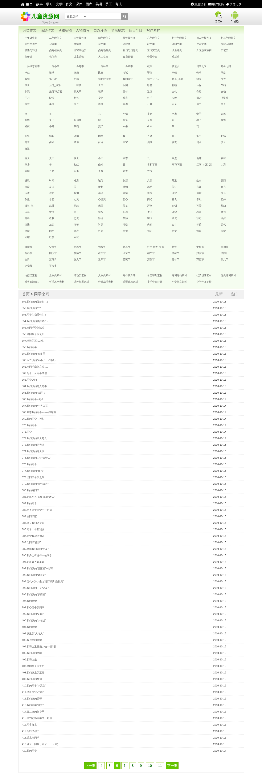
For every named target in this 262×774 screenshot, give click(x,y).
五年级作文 (129, 37)
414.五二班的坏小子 (33, 711)
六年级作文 (153, 37)
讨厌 (100, 224)
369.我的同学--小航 (33, 418)
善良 (174, 199)
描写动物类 (80, 50)
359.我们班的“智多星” (34, 353)
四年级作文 (104, 37)
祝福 (100, 212)
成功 (51, 193)
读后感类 (177, 50)
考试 (125, 72)
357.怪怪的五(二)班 (33, 340)
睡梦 (27, 104)
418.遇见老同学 (30, 737)
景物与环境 (31, 50)
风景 (125, 170)
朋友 (174, 142)
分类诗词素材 (228, 275)
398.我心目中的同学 (33, 607)
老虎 (174, 113)
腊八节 (224, 259)
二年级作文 (55, 37)
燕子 (100, 126)
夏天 (51, 158)
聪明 (174, 205)
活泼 (27, 193)
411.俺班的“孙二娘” (33, 692)
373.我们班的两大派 (33, 444)
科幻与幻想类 (130, 50)
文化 (174, 91)
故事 (39, 4)
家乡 (27, 164)
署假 (149, 72)
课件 (79, 4)
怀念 (100, 230)
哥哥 (27, 142)
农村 (223, 158)
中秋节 (200, 246)
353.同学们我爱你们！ (34, 314)
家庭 (76, 237)
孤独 (125, 218)
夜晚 (100, 170)
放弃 (51, 224)
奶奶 (223, 136)
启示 (76, 78)
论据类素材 (31, 275)
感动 (149, 186)
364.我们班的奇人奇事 (34, 386)
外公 (174, 136)
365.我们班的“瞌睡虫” (34, 392)
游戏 (51, 97)
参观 (27, 91)
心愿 (125, 212)
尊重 (174, 180)
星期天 (224, 246)
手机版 (234, 16)
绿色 (149, 85)
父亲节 (53, 246)
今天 (223, 78)
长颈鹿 (77, 120)
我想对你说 (104, 78)
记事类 (53, 44)
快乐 (223, 193)
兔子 (51, 120)
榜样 (100, 104)
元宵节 (102, 246)
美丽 (223, 180)
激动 (125, 186)
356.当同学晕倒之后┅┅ (35, 334)
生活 (149, 212)
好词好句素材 (179, 275)
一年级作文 (31, 37)
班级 (76, 72)
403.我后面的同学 (32, 640)
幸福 (149, 193)
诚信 (100, 180)
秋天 (76, 158)
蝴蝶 (223, 120)
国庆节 (53, 253)
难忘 (76, 180)
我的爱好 (128, 78)
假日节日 (135, 30)
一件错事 (128, 66)
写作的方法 (129, 275)
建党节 (28, 265)
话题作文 (47, 30)
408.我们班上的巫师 (33, 672)
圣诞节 (126, 259)
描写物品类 (104, 50)
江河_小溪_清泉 (204, 165)
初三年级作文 (228, 37)
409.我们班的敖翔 (32, 679)
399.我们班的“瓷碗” (33, 614)
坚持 (223, 199)
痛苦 (76, 224)
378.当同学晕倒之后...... (35, 477)
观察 (125, 97)
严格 (149, 205)
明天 (198, 78)
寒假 (174, 72)
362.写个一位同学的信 (34, 373)
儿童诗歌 (79, 56)
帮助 (223, 205)
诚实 (174, 212)
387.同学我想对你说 (33, 535)
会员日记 (128, 56)
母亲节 (28, 246)
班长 (223, 142)
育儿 (118, 4)
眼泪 (76, 193)
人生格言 (103, 56)
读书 (51, 72)
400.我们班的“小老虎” (34, 620)
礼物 (174, 85)
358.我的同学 (29, 347)
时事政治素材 (32, 281)
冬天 (100, 158)
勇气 (223, 224)
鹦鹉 (76, 126)
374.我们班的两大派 (33, 451)
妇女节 (200, 253)
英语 (98, 4)
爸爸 (27, 136)
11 (160, 765)
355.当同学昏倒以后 (33, 327)
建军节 (102, 253)
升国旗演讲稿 (204, 50)
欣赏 (51, 237)
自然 (125, 104)
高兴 (223, 186)
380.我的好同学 (30, 490)
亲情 (125, 193)
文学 (59, 4)
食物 (223, 91)
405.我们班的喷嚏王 (33, 653)
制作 (76, 97)
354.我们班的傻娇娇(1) (35, 321)
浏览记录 (235, 4)
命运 (198, 91)
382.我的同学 (29, 503)
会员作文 (152, 56)
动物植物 (65, 30)
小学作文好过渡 (179, 282)
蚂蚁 (27, 126)
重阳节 (102, 259)
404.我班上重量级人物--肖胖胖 (39, 646)
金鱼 (149, 120)
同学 (100, 136)
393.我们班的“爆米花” (34, 575)
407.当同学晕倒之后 (33, 666)
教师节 (77, 253)
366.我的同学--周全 (33, 399)
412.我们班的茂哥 (32, 698)
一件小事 (54, 66)
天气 (149, 170)
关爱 (223, 230)
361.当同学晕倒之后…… (35, 366)
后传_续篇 (55, 85)
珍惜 (125, 224)
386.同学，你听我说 (33, 529)
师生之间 (226, 66)
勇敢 (76, 205)
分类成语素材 (105, 281)
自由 (198, 104)
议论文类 (201, 44)
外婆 (149, 136)
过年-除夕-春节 (155, 246)
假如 (27, 78)
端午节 (151, 253)
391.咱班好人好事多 (33, 562)
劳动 (198, 72)
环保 (198, 85)
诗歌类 (126, 44)
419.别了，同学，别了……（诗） (41, 744)
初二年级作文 (204, 37)
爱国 (100, 85)
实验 (174, 97)
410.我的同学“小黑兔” (34, 685)
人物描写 (82, 30)
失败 (149, 224)
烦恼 (27, 224)
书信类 (53, 56)
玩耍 (100, 205)
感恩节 (77, 246)
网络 (223, 72)
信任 (76, 104)
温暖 (198, 230)
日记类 (224, 50)
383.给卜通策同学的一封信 (37, 509)
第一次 (53, 78)
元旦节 (126, 246)
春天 (27, 158)
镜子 (100, 91)
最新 (219, 294)
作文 (69, 4)
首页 (26, 294)
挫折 (223, 218)
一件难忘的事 (32, 66)
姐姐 (51, 142)
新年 (174, 246)
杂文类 (102, 44)
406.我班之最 (29, 659)
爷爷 (198, 136)
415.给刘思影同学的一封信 (37, 718)
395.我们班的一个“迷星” (35, 588)
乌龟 (125, 120)
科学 (149, 97)
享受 (223, 104)
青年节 (175, 259)
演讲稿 (224, 97)
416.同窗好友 (29, 724)
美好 (174, 186)
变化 (100, 97)
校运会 (175, 66)
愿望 (100, 193)
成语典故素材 (130, 281)
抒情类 (77, 44)
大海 (223, 164)
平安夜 (53, 265)
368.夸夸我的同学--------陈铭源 (39, 412)
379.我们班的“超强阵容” (35, 483)
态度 (76, 218)
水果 (125, 126)
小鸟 (51, 126)
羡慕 (125, 205)
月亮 (51, 170)
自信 (198, 193)
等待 (198, 224)
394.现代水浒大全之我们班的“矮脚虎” (43, 581)
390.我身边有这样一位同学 (37, 555)
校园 (149, 66)
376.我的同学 (29, 464)
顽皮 (174, 218)
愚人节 (77, 259)
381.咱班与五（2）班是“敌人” (38, 496)
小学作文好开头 (154, 282)
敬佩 (27, 199)
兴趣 (198, 186)
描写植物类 (55, 50)
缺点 (100, 218)
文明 (149, 180)
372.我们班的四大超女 (34, 438)
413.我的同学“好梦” (33, 705)
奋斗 (174, 224)
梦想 (100, 186)
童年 (125, 91)
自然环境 (100, 30)
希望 (198, 212)
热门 (234, 294)
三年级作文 (80, 37)
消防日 (224, 253)
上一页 (90, 765)
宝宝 (125, 142)
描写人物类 (227, 44)
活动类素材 (80, 275)
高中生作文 (31, 44)
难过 (198, 218)
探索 (198, 97)
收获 (51, 218)
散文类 (151, 44)
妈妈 (51, 136)
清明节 (151, 259)
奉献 (198, 199)
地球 (198, 158)
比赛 (100, 72)
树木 (149, 126)
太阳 (27, 170)
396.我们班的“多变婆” (34, 594)
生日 (27, 259)
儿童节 (126, 253)
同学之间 (201, 66)
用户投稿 (218, 4)
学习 (49, 4)
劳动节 (28, 253)
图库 (89, 4)
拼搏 (125, 230)
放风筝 (77, 91)
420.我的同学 (29, 750)
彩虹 (76, 164)
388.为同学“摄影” (31, 542)
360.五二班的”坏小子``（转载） (39, 360)
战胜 (51, 205)
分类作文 (29, 30)
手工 (108, 4)
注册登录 (200, 4)
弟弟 (76, 142)
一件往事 (103, 66)
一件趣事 (79, 66)
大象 (223, 113)
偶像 (149, 142)
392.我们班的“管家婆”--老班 (37, 568)
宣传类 (28, 56)
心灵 (76, 199)
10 (150, 765)
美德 (51, 104)
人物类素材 (104, 275)
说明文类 (177, 44)
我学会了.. (153, 78)
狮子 (198, 113)
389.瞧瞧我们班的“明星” (35, 548)
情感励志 (118, 30)
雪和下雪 (152, 164)
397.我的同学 (29, 601)
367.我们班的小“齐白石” (35, 405)
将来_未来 (177, 78)
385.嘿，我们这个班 (33, 522)
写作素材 (153, 30)
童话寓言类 (153, 50)
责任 (76, 212)
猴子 (198, 120)
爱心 (125, 199)
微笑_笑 (29, 205)
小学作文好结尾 (204, 282)
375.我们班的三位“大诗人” (36, 457)
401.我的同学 (29, 627)
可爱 (198, 205)
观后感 (175, 56)
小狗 (149, 113)
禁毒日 (53, 259)
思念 (27, 230)
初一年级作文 (179, 37)
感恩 (27, 180)
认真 (27, 212)
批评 (149, 230)
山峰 (100, 164)
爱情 (51, 212)
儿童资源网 (40, 16)
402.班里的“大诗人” (33, 633)
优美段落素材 (204, 275)
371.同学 (27, 431)
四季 (125, 158)
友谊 (51, 186)
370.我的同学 (29, 425)
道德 (149, 91)
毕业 (27, 72)
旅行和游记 (55, 91)
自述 (27, 148)
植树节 (175, 253)
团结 (27, 237)
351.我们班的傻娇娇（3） (36, 301)
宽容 (76, 230)
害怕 (149, 218)
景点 (174, 158)
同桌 (198, 142)
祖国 (125, 85)
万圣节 (200, 259)
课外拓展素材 (81, 281)
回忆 (51, 230)
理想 (174, 193)
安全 (174, 104)
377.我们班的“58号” (33, 470)
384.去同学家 (29, 516)
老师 (76, 136)
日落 (76, 170)
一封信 (77, 85)
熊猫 (27, 120)
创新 (125, 180)
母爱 (51, 199)
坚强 (223, 212)
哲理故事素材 (56, 281)
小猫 (125, 113)
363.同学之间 (29, 379)
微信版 (218, 16)
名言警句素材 (154, 275)
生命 (198, 180)
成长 (27, 85)
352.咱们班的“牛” (31, 308)
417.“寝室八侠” (30, 731)
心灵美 (102, 199)
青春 (27, 218)
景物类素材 (55, 275)
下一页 (172, 765)
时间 (51, 180)
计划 (149, 104)
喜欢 (27, 186)
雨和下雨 (177, 164)
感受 (174, 230)
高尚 (149, 199)
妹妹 (100, 142)
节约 (223, 85)
